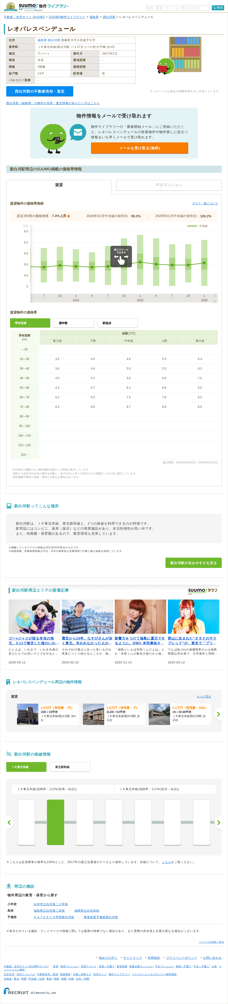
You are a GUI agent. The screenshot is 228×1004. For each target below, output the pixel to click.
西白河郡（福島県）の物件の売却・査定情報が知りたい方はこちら (53, 103)
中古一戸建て (201, 966)
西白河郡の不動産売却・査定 (40, 91)
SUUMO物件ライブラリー (67, 17)
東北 (16, 978)
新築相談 (65, 974)
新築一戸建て (184, 966)
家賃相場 (122, 966)
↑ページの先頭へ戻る (211, 942)
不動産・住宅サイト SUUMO (24, 17)
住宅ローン (100, 974)
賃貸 (55, 966)
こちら (166, 862)
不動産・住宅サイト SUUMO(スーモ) (26, 966)
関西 (56, 978)
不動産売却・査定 (47, 974)
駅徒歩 (107, 323)
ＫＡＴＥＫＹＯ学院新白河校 (54, 917)
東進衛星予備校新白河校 (101, 917)
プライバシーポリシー (181, 957)
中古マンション (164, 966)
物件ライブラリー (119, 974)
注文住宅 (9, 974)
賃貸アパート (89, 966)
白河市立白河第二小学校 (51, 904)
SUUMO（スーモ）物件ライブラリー (36, 6)
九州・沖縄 (82, 978)
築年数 (63, 323)
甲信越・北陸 (36, 978)
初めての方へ (108, 957)
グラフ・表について (205, 203)
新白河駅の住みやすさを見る (193, 563)
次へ (218, 822)
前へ (9, 822)
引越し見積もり (82, 974)
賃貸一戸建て (107, 966)
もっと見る (204, 696)
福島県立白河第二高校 (49, 910)
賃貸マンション (69, 966)
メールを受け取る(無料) (139, 148)
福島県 (94, 17)
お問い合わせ (212, 957)
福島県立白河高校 (86, 910)
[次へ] (218, 714)
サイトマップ (132, 957)
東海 (49, 978)
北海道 (8, 978)
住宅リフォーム (26, 974)
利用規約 (154, 957)
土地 (214, 966)
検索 (220, 7)
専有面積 (20, 323)
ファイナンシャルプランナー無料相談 (154, 974)
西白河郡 (109, 17)
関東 (24, 978)
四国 (64, 978)
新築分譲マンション (141, 966)
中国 (71, 978)
